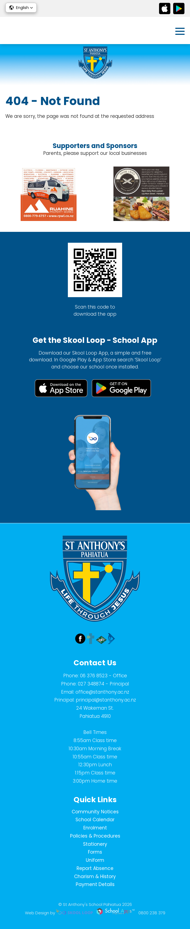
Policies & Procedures (95, 836)
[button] (21, 7)
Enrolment (95, 828)
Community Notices (95, 811)
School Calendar (95, 819)
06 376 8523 (93, 675)
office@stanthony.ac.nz (102, 692)
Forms (95, 852)
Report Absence (95, 868)
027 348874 (91, 684)
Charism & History (95, 876)
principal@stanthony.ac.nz (106, 700)
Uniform (95, 860)
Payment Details (95, 884)
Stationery (95, 844)
